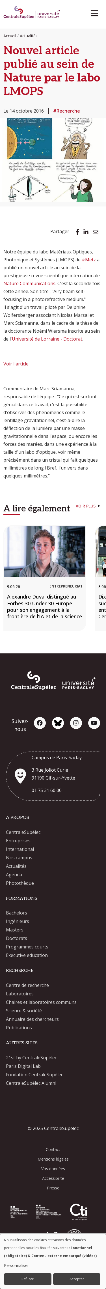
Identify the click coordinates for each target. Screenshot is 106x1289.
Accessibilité (53, 1178)
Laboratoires (20, 994)
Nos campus (19, 858)
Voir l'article (16, 364)
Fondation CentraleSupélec (34, 1074)
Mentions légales (53, 1159)
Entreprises (18, 841)
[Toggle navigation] (96, 11)
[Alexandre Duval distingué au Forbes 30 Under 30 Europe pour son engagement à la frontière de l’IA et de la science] (44, 578)
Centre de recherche (27, 985)
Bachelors (16, 913)
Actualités (29, 35)
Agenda (14, 874)
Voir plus (86, 506)
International (20, 849)
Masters (14, 930)
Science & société (24, 1011)
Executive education (27, 955)
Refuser (27, 1279)
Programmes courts (27, 947)
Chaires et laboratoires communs (41, 1002)
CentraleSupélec (23, 832)
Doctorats (16, 938)
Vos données (53, 1168)
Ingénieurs (17, 921)
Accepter (77, 1279)
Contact (53, 1149)
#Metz (89, 260)
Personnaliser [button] (16, 1265)
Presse (53, 1188)
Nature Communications (29, 283)
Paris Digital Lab (23, 1066)
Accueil (9, 35)
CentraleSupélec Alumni (31, 1083)
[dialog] (53, 1261)
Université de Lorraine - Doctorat (47, 339)
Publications (19, 1028)
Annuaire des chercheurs (32, 1019)
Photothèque (20, 883)
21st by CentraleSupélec (31, 1058)
